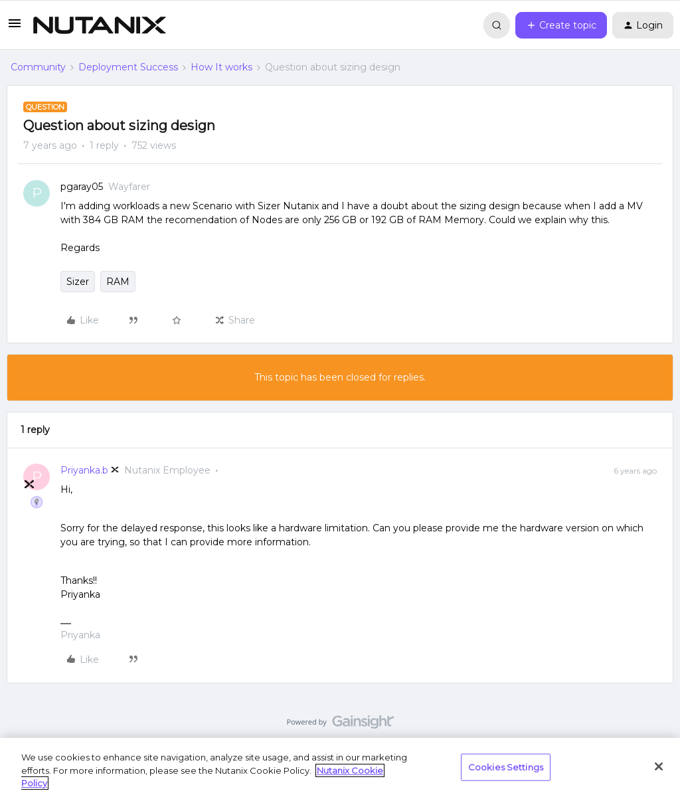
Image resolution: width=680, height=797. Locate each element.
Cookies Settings (505, 766)
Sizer (77, 282)
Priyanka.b (84, 470)
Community (38, 67)
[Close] (658, 766)
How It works (221, 67)
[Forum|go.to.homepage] (99, 25)
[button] (15, 28)
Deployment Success (128, 67)
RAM (117, 282)
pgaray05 (81, 187)
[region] (340, 767)
